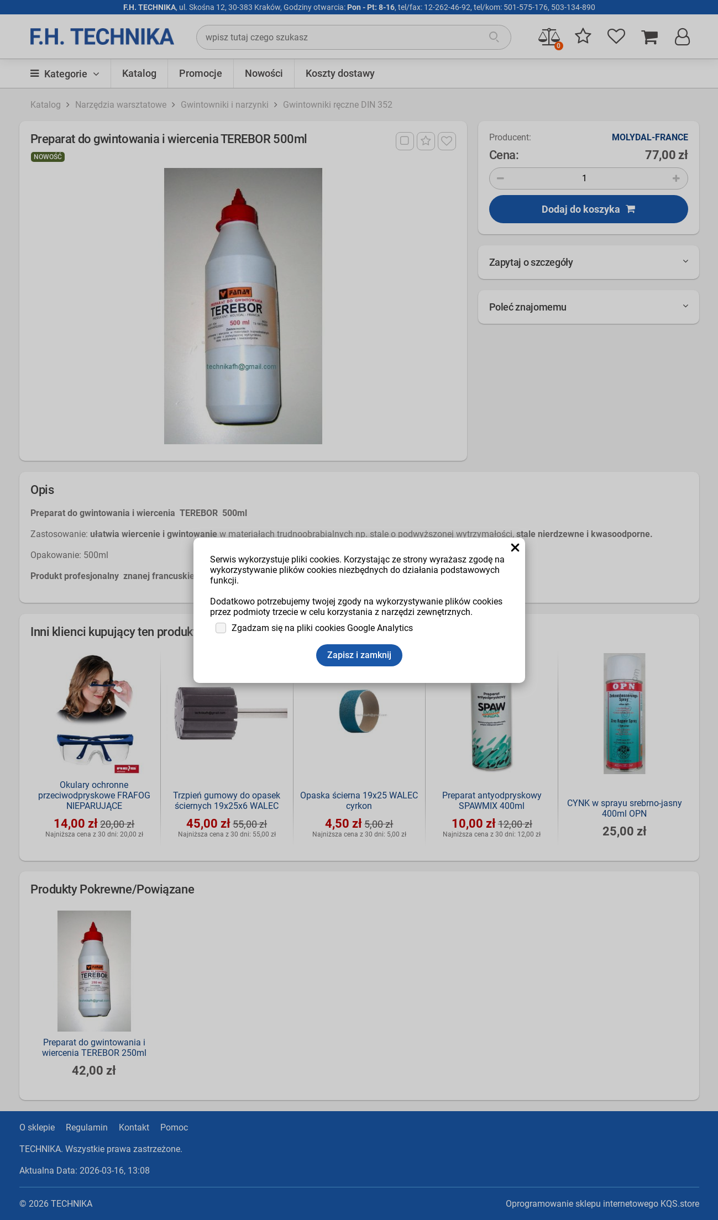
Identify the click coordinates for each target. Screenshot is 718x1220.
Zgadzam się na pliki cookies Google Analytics (322, 628)
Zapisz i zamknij (359, 655)
